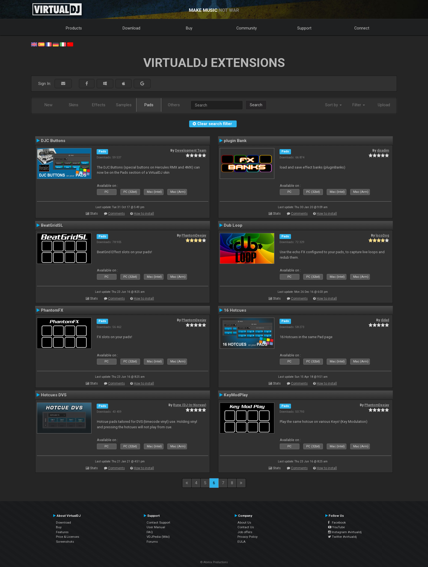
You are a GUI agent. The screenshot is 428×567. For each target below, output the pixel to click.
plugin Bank (235, 140)
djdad (385, 320)
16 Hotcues (235, 310)
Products (74, 28)
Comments (116, 213)
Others (174, 104)
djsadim (383, 150)
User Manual (156, 527)
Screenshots (65, 542)
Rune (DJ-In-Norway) (189, 405)
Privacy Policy (247, 537)
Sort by (333, 104)
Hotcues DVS (54, 394)
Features (62, 532)
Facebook (337, 522)
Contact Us (245, 527)
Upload (384, 104)
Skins (73, 104)
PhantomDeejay (194, 235)
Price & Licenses (67, 537)
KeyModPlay (236, 394)
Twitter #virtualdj (342, 537)
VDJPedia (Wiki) (158, 537)
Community (246, 28)
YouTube (336, 527)
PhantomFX (52, 310)
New (48, 104)
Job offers (244, 532)
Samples (124, 104)
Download (131, 28)
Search (256, 104)
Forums (152, 542)
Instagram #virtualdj (345, 532)
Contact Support (158, 522)
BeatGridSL (52, 225)
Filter (358, 104)
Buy (189, 28)
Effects (98, 104)
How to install (144, 213)
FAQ (150, 532)
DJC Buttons (53, 140)
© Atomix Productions (214, 562)
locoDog (382, 235)
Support (304, 28)
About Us (244, 522)
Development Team (190, 150)
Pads (148, 104)
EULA (241, 542)
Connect (361, 28)
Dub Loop (233, 225)
